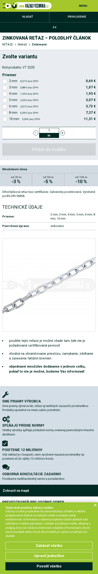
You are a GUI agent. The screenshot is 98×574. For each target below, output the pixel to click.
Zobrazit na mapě (16, 490)
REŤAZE (7, 44)
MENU (83, 5)
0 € (54, 27)
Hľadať (27, 16)
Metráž (22, 44)
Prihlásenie (77, 16)
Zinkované (39, 44)
